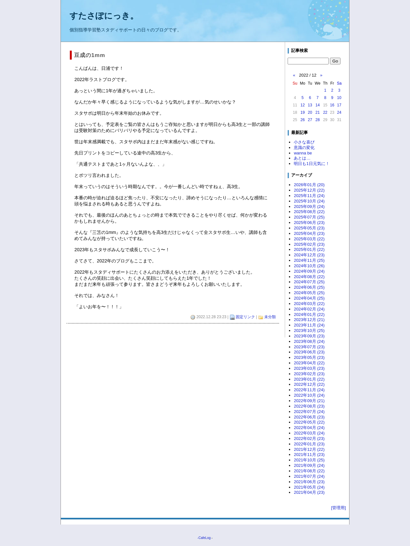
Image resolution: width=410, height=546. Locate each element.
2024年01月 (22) (309, 314)
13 (310, 105)
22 (325, 112)
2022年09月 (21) (309, 400)
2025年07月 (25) (309, 217)
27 (310, 120)
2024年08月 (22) (309, 276)
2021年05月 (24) (309, 487)
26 (302, 120)
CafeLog (205, 538)
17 (339, 105)
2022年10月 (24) (309, 395)
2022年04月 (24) (309, 427)
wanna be (303, 153)
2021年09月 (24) (309, 465)
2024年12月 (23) (309, 254)
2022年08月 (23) (309, 406)
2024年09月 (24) (309, 271)
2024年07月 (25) (309, 281)
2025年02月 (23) (309, 244)
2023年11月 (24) (309, 325)
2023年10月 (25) (309, 330)
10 (339, 97)
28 (318, 120)
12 (302, 105)
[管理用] (338, 507)
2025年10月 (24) (309, 201)
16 (332, 105)
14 (318, 105)
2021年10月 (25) (309, 460)
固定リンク (245, 317)
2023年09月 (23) (309, 336)
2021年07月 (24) (309, 476)
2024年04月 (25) (309, 298)
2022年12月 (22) (309, 384)
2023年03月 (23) (309, 368)
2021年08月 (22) (309, 470)
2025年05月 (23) (309, 228)
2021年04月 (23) (309, 492)
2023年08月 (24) (309, 341)
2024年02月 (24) (309, 309)
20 (310, 112)
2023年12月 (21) (309, 319)
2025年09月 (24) (309, 206)
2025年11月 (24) (309, 195)
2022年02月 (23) (309, 438)
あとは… (302, 158)
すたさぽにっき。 (104, 15)
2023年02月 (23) (309, 373)
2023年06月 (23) (309, 352)
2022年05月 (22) (309, 422)
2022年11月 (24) (309, 389)
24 (339, 112)
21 (318, 112)
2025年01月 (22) (309, 249)
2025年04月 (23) (309, 233)
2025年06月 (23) (309, 222)
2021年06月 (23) (309, 481)
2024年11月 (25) (309, 260)
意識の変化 (304, 147)
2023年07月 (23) (309, 346)
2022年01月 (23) (309, 444)
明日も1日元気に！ (311, 163)
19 (302, 112)
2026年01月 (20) (309, 184)
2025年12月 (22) (309, 190)
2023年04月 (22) (309, 362)
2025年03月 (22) (309, 238)
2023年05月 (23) (309, 357)
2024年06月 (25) (309, 287)
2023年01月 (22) (309, 379)
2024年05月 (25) (309, 292)
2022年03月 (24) (309, 433)
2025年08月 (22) (309, 211)
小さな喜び (304, 142)
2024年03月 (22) (309, 303)
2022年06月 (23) (309, 417)
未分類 (270, 317)
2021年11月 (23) (309, 454)
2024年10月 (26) (309, 265)
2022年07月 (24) (309, 411)
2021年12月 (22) (309, 449)
